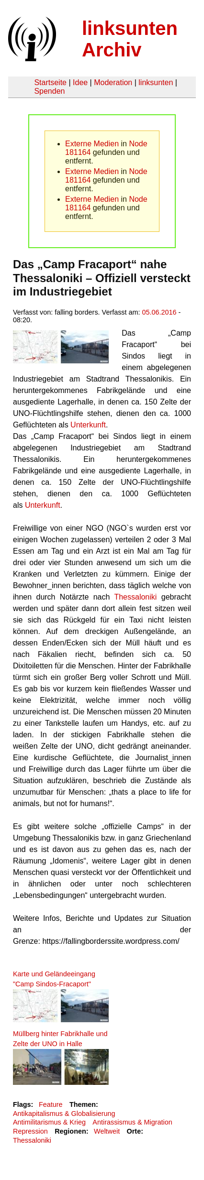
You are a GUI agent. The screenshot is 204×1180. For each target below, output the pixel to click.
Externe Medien (92, 144)
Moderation (113, 82)
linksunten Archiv (130, 39)
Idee (80, 82)
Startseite (50, 82)
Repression (30, 1131)
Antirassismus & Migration (132, 1122)
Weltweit (107, 1131)
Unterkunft (87, 425)
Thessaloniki (133, 597)
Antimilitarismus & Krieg (49, 1122)
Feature (51, 1104)
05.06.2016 (159, 312)
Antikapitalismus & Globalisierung (64, 1113)
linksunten (155, 82)
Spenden (49, 91)
